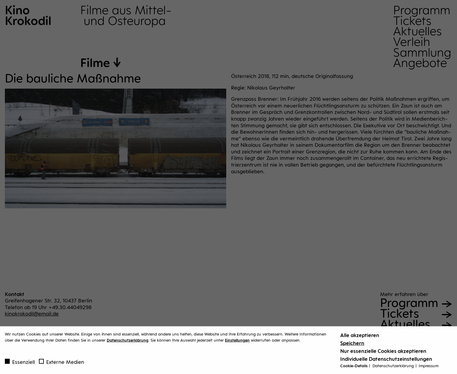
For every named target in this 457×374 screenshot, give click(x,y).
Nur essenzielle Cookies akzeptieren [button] (383, 353)
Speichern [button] (352, 345)
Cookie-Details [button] (354, 367)
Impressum (428, 367)
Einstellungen (237, 341)
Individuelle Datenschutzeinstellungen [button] (386, 361)
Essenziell (20, 363)
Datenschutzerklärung (127, 341)
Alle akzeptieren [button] (359, 337)
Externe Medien (61, 363)
